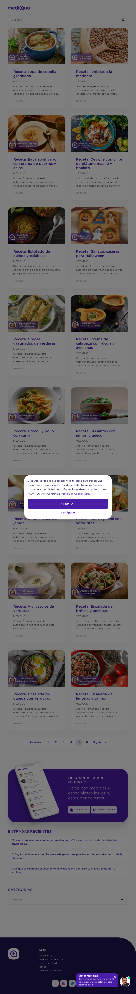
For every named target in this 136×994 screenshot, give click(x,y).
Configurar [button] (68, 512)
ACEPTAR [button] (68, 504)
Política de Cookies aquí (75, 494)
